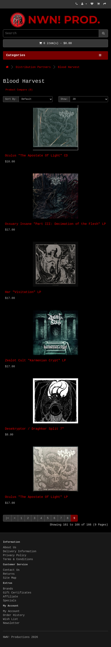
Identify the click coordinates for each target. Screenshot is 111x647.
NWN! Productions (4, 12)
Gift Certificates (17, 592)
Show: (64, 99)
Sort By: (11, 99)
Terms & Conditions (18, 559)
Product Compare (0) (19, 90)
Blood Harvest (68, 67)
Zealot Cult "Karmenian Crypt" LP (35, 360)
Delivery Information (19, 551)
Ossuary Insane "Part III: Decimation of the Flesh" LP (55, 224)
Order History (14, 615)
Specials (9, 600)
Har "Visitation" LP (23, 292)
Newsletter (11, 623)
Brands (8, 588)
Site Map (9, 577)
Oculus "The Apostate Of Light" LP (36, 497)
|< (7, 518)
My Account (11, 611)
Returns (9, 573)
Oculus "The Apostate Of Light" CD (36, 155)
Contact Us (11, 570)
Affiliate (10, 596)
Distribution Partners (33, 67)
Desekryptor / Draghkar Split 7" (34, 429)
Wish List (10, 619)
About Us (9, 547)
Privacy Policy (14, 555)
